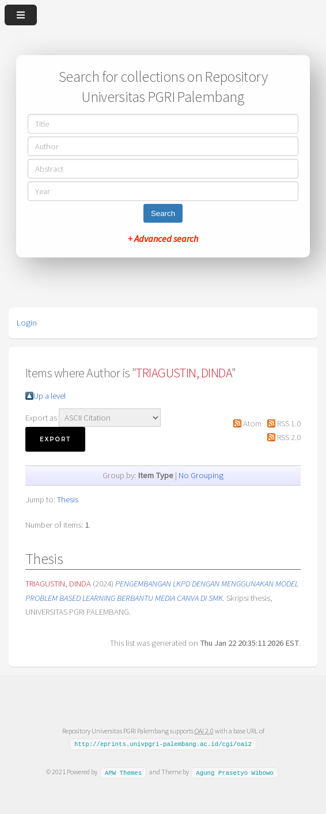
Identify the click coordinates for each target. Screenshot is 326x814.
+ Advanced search (163, 238)
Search (163, 213)
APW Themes (123, 772)
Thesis (67, 499)
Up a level (49, 396)
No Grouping (201, 475)
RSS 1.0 (289, 423)
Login (27, 322)
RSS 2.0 (289, 437)
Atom (252, 423)
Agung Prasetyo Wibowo (235, 772)
